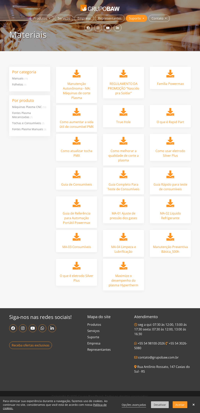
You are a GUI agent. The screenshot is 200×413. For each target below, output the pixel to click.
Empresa (84, 18)
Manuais (20, 78)
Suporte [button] (135, 18)
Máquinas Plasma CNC (29, 107)
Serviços (64, 18)
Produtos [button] (40, 18)
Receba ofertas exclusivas (30, 345)
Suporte (93, 337)
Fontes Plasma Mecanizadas (22, 115)
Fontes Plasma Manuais (29, 129)
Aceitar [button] (180, 405)
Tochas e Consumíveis (28, 123)
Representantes (109, 18)
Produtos (94, 324)
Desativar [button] (160, 405)
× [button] (193, 405)
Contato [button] (158, 18)
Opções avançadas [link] (134, 405)
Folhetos (19, 84)
